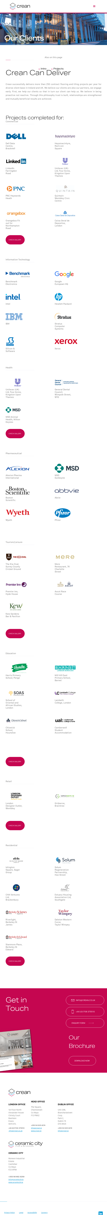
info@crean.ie (36, 1128)
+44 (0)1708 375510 (85, 1011)
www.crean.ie (36, 1131)
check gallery (15, 240)
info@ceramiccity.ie (16, 1180)
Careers (44, 1213)
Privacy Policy (9, 1213)
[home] (19, 6)
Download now (82, 1061)
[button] (94, 6)
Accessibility (32, 1213)
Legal (21, 1213)
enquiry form (78, 1023)
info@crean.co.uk (85, 1000)
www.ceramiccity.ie (15, 1182)
